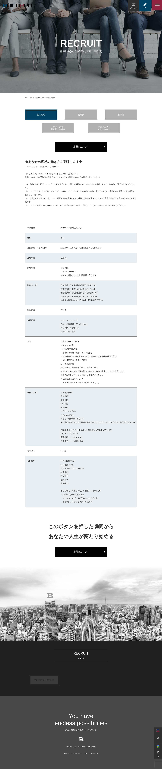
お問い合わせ (94, 753)
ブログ (87, 753)
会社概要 (66, 753)
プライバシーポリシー (77, 753)
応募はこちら (81, 146)
